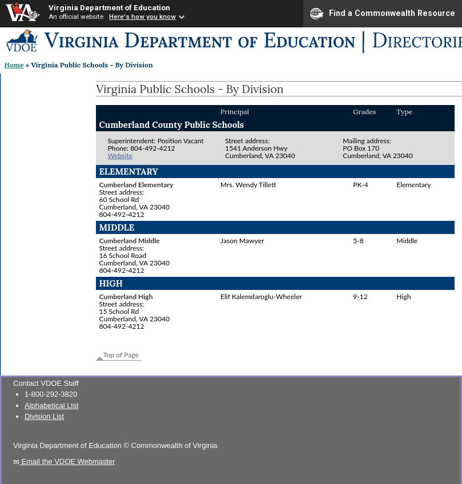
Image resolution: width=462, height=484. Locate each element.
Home (13, 65)
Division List (44, 416)
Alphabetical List (51, 405)
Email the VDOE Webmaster (64, 461)
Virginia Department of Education (109, 7)
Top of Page (121, 354)
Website (119, 155)
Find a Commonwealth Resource (382, 13)
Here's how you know (142, 17)
